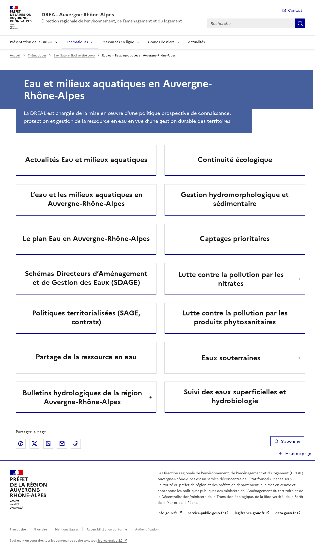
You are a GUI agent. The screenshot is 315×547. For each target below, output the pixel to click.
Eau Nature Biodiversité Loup (74, 55)
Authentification (146, 529)
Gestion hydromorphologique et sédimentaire (235, 199)
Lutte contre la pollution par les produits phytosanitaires (235, 317)
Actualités (196, 42)
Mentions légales (67, 529)
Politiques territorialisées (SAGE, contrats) (86, 317)
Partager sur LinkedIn (48, 444)
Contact (295, 10)
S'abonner (287, 441)
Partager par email (62, 444)
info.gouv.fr (167, 513)
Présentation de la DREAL (31, 42)
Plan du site (18, 529)
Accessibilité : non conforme (107, 529)
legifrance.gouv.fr (250, 513)
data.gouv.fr (285, 513)
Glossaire (40, 529)
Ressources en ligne (118, 42)
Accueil (15, 55)
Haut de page (297, 453)
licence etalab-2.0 (109, 540)
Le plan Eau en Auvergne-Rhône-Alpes (86, 238)
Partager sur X (34, 444)
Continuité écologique (235, 159)
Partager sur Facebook (21, 444)
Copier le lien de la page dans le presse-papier (76, 444)
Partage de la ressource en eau (86, 356)
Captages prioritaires (235, 238)
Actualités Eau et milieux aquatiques (86, 159)
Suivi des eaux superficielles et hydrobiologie (235, 396)
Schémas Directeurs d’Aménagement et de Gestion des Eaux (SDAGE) (86, 278)
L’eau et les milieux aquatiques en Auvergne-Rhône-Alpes (86, 199)
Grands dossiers (161, 42)
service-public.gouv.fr (206, 513)
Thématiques (77, 42)
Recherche (300, 23)
